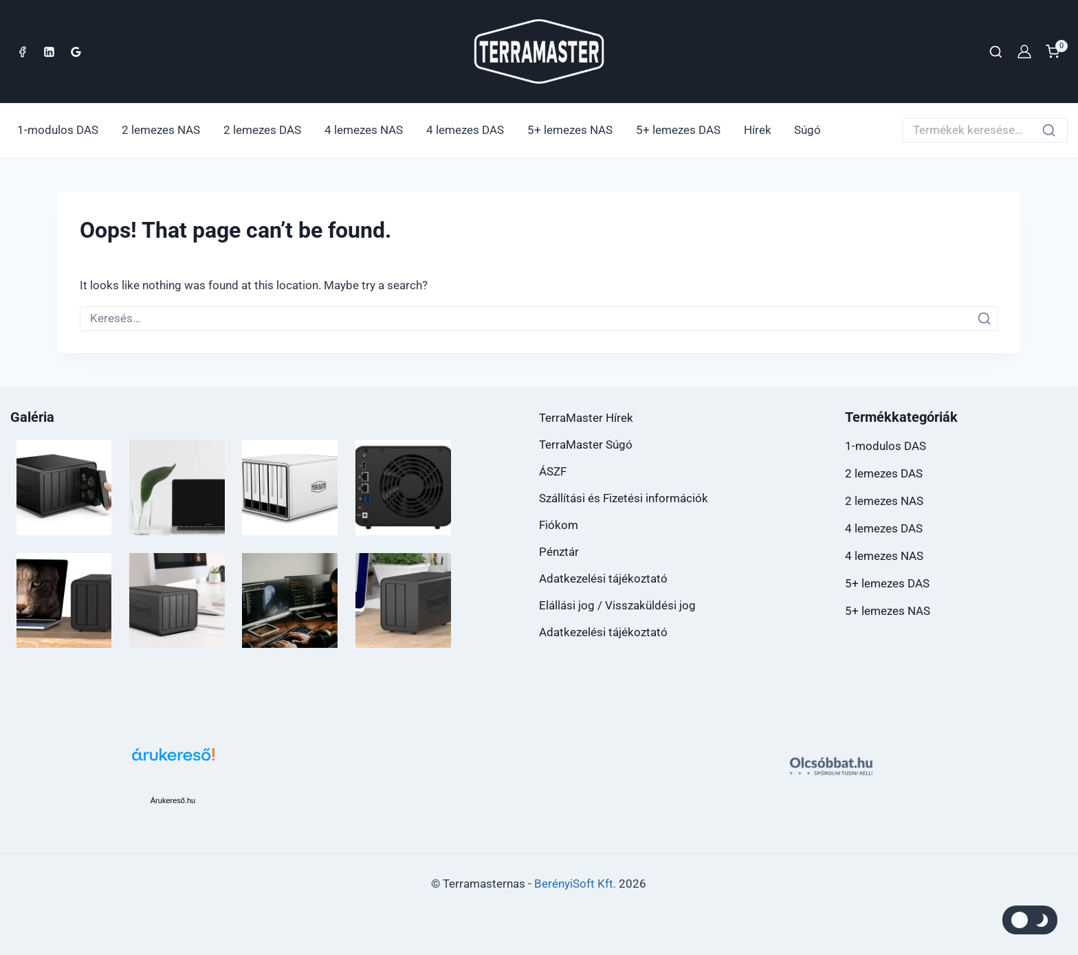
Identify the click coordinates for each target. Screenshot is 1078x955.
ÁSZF (552, 471)
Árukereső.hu (173, 800)
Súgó (807, 130)
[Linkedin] (48, 51)
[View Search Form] (996, 52)
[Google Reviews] (75, 51)
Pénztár (559, 552)
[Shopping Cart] (1057, 51)
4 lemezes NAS (363, 130)
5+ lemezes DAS (678, 130)
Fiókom (558, 525)
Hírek (757, 130)
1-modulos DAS (57, 130)
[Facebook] (22, 51)
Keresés (1053, 132)
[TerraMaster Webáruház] (539, 52)
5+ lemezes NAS (570, 130)
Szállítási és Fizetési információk (623, 498)
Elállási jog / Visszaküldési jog (617, 605)
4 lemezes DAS (465, 130)
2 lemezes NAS (161, 130)
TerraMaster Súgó (585, 444)
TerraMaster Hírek (586, 418)
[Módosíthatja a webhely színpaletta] (1029, 920)
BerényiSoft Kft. (575, 883)
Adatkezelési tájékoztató (603, 578)
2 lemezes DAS (262, 130)
